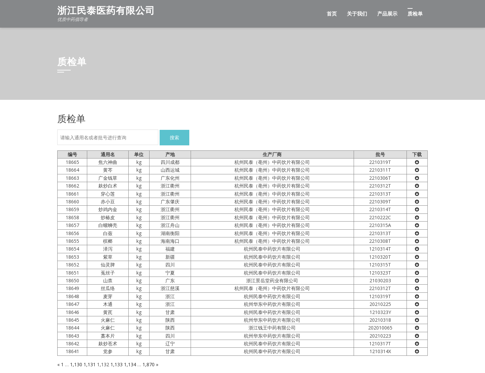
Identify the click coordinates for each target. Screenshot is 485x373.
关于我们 (357, 14)
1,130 (76, 364)
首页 (332, 14)
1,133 (116, 364)
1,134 (130, 364)
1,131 (90, 364)
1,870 (148, 364)
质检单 (415, 14)
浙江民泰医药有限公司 (106, 10)
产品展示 (387, 14)
